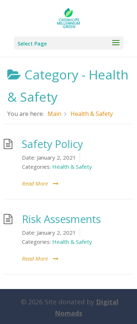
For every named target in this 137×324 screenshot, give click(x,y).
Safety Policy (52, 144)
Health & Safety (72, 166)
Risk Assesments (61, 219)
